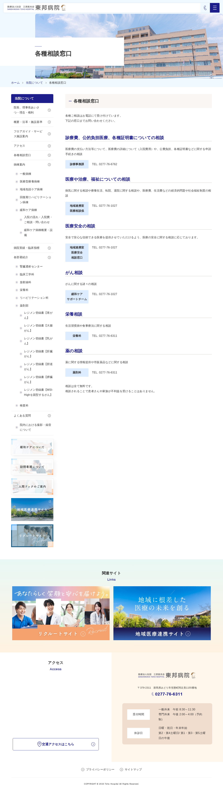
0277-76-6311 (169, 694)
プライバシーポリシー (100, 770)
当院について (34, 82)
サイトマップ (133, 770)
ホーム (15, 82)
